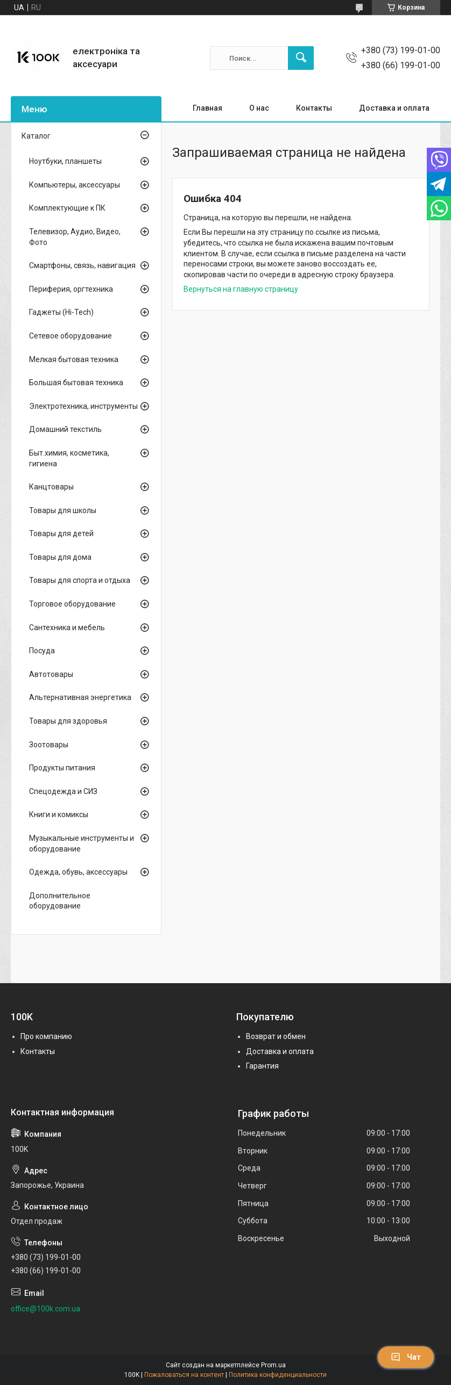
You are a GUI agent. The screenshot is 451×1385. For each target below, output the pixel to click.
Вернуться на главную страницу (241, 289)
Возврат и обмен (276, 1036)
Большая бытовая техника (76, 382)
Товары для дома (60, 557)
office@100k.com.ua (45, 1308)
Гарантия (262, 1066)
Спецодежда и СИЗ (63, 791)
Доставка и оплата (394, 108)
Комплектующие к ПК (67, 208)
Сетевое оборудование (70, 335)
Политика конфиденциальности (278, 1375)
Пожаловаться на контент (184, 1375)
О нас (259, 108)
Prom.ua (273, 1365)
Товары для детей (61, 533)
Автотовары (51, 674)
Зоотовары (48, 744)
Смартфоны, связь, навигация (82, 265)
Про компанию (46, 1036)
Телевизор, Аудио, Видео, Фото (75, 237)
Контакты (314, 108)
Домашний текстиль (65, 429)
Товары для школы (62, 510)
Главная (207, 108)
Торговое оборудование (72, 604)
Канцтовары (51, 486)
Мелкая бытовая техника (73, 359)
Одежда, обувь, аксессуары (78, 872)
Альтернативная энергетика (80, 697)
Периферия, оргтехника (71, 289)
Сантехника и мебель (67, 627)
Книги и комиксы (58, 814)
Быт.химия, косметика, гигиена (69, 458)
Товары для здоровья (68, 721)
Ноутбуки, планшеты (65, 161)
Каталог (36, 136)
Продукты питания (62, 767)
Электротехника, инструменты (83, 406)
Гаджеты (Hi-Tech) (61, 312)
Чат (406, 1357)
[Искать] (301, 58)
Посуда (42, 650)
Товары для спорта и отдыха (79, 580)
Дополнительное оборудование (59, 901)
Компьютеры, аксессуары (74, 185)
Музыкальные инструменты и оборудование (81, 843)
